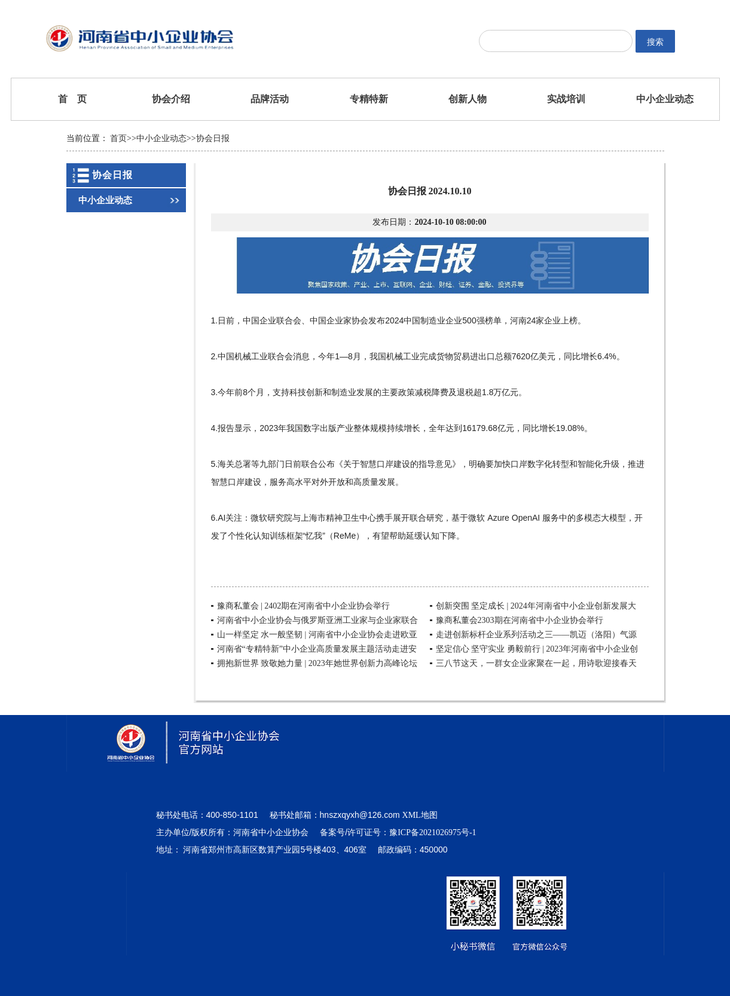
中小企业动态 (665, 99)
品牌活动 (270, 99)
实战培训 (566, 99)
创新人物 (467, 99)
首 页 (72, 99)
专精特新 (369, 99)
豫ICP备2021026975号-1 (432, 832)
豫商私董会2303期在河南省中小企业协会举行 (519, 620)
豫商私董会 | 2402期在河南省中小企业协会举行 (303, 605)
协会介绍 (171, 99)
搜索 (655, 42)
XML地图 (420, 815)
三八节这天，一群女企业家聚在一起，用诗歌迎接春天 (536, 663)
